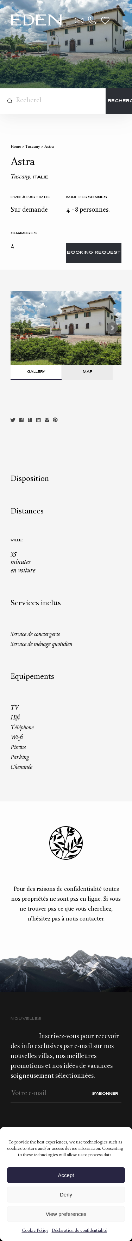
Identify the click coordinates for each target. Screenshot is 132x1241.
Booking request (94, 253)
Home (16, 147)
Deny (66, 1195)
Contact (79, 20)
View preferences (66, 1214)
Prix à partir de (30, 197)
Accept (66, 1175)
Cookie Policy (35, 1231)
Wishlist (105, 20)
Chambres (24, 233)
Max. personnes (86, 197)
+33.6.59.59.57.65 (92, 20)
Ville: (17, 540)
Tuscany (32, 147)
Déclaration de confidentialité (79, 1231)
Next (112, 328)
